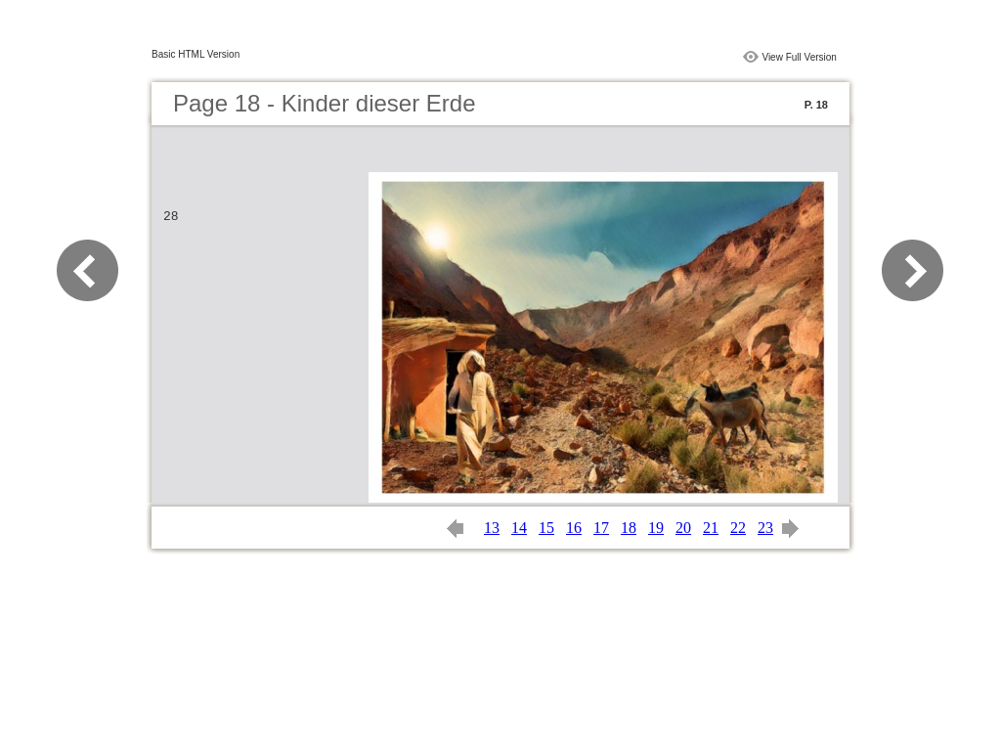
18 (628, 527)
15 (546, 527)
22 (738, 527)
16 (574, 527)
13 (492, 527)
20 (683, 527)
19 (656, 527)
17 (601, 527)
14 (519, 527)
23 (765, 527)
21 (710, 527)
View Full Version (799, 57)
